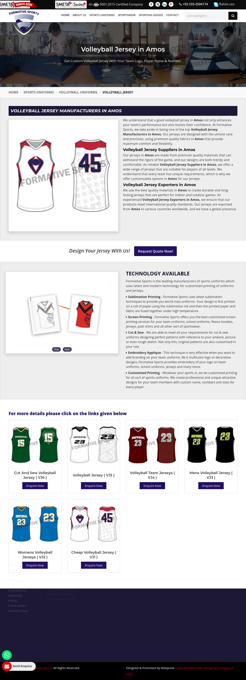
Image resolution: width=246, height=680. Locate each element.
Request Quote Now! (155, 251)
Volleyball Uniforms (78, 92)
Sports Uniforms (102, 15)
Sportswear (127, 15)
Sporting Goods (151, 15)
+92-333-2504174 (193, 4)
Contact (172, 15)
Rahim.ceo (224, 4)
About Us (79, 15)
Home (65, 15)
